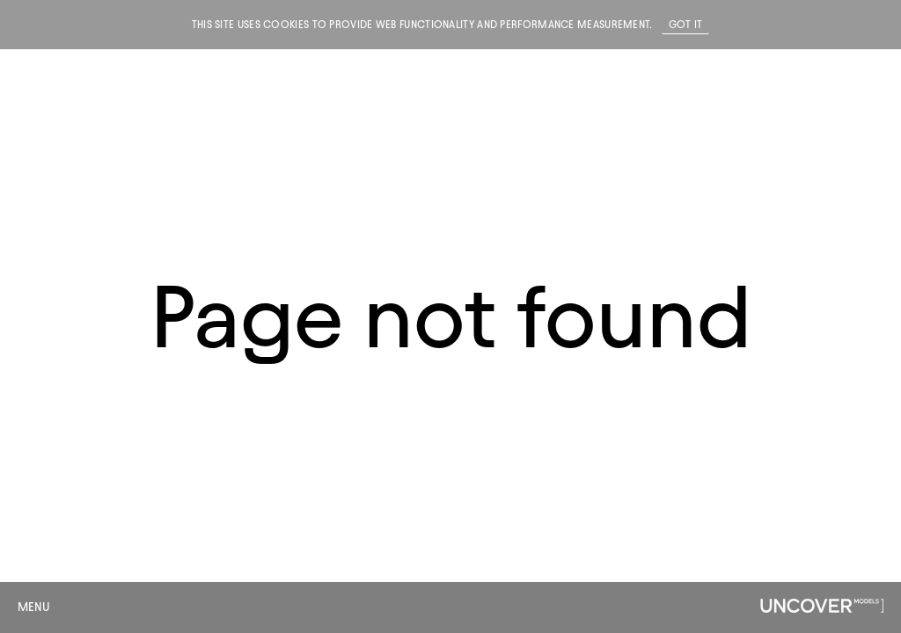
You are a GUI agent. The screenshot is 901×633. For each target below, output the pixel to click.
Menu (34, 607)
